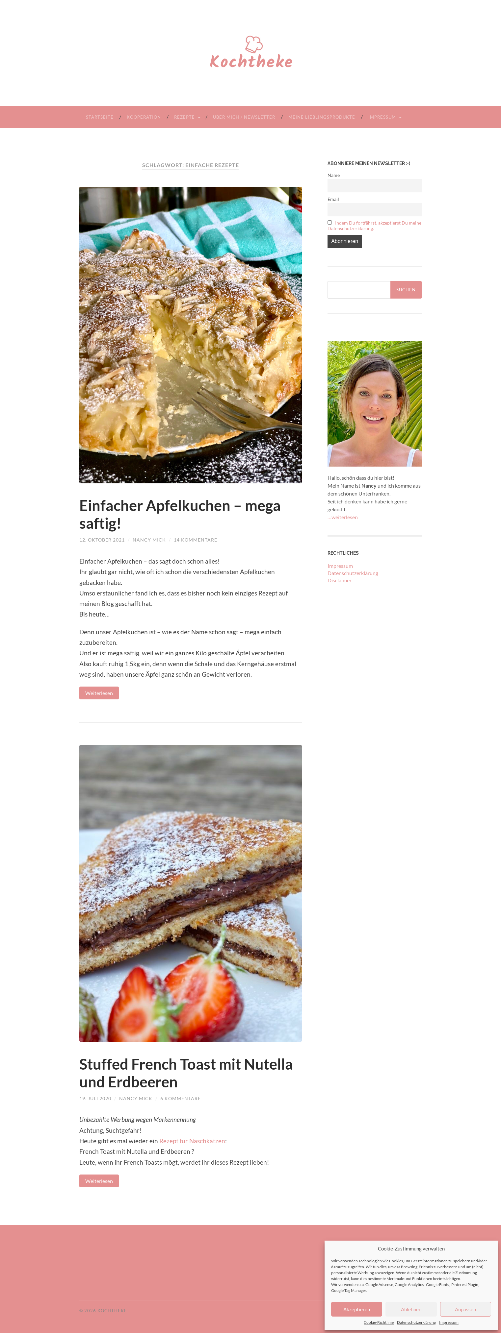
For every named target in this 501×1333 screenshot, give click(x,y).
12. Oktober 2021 (102, 540)
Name (334, 175)
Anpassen (465, 1309)
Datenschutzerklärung (416, 1322)
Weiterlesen (99, 693)
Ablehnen (411, 1309)
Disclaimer (340, 580)
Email (333, 199)
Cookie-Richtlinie (379, 1322)
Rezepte (184, 117)
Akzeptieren (356, 1309)
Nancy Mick (149, 540)
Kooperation (144, 117)
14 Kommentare (195, 540)
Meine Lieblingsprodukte (321, 117)
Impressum (449, 1322)
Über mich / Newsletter (244, 117)
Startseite (100, 117)
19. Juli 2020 (95, 1098)
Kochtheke (112, 1310)
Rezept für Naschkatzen (192, 1141)
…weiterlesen (343, 517)
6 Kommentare (180, 1098)
